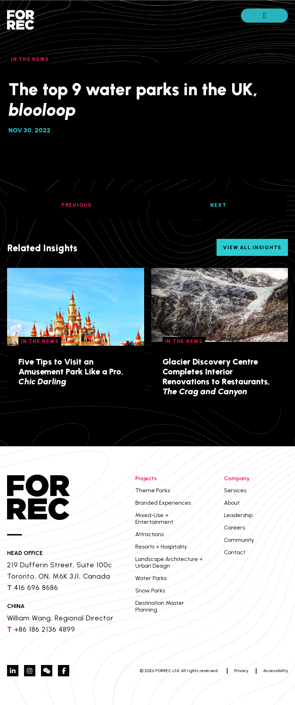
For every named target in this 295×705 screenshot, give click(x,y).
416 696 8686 (36, 587)
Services (235, 490)
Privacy (241, 670)
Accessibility (275, 670)
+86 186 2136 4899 (44, 629)
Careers (234, 527)
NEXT (218, 205)
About (232, 502)
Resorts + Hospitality (161, 546)
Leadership (238, 515)
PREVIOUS (76, 205)
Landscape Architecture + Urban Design (169, 562)
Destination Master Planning (159, 606)
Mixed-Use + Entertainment (154, 518)
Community (239, 540)
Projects (146, 478)
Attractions (149, 534)
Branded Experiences (163, 502)
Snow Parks (150, 590)
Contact (234, 552)
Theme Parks (152, 490)
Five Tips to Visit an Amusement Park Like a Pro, (71, 371)
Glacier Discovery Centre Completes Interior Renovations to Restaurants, (216, 376)
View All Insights (252, 248)
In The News (30, 59)
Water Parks (150, 578)
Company (237, 478)
